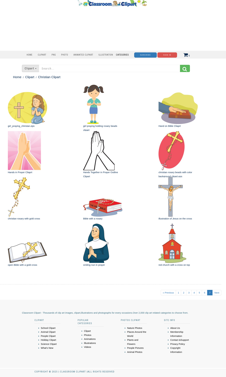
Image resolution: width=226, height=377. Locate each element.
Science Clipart (49, 344)
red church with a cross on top (174, 265)
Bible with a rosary (92, 218)
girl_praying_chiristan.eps (21, 126)
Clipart (42, 55)
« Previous (168, 292)
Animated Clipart (83, 55)
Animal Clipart (48, 332)
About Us (175, 328)
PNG (54, 55)
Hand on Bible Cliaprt (170, 126)
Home (29, 55)
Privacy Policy (177, 344)
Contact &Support (179, 340)
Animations (90, 339)
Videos (87, 347)
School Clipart (48, 328)
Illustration (106, 55)
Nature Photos (134, 328)
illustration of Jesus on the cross (175, 218)
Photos (87, 335)
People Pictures (135, 348)
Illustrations (90, 343)
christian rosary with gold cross (24, 218)
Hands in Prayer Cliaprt (20, 172)
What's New (47, 348)
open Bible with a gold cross (22, 265)
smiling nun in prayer (94, 265)
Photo (64, 55)
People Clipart (48, 336)
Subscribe (145, 55)
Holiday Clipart (48, 340)
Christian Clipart (49, 77)
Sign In (167, 55)
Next (216, 292)
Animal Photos (134, 352)
